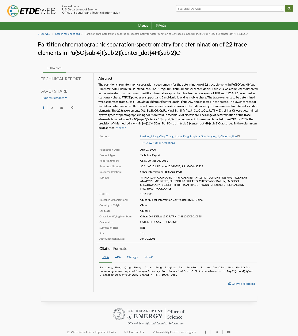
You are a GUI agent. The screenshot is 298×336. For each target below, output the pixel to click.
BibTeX (148, 257)
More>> (121, 127)
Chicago (132, 257)
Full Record (54, 68)
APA (118, 257)
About (143, 25)
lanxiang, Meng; (149, 136)
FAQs (160, 25)
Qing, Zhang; (166, 136)
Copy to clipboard (241, 283)
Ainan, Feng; (182, 136)
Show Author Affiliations (159, 142)
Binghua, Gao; (198, 136)
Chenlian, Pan (228, 136)
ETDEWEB (44, 33)
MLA (105, 257)
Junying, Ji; (213, 136)
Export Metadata (54, 97)
